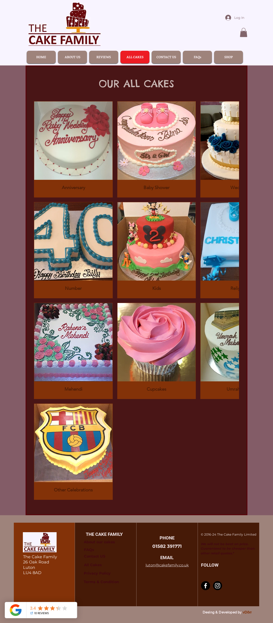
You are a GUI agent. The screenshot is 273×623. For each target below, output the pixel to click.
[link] (243, 32)
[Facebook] (205, 585)
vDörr (247, 612)
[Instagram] (217, 585)
